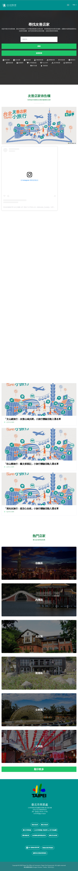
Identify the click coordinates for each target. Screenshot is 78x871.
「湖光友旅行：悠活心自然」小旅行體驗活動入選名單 (31, 508)
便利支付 (72, 60)
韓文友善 (27, 60)
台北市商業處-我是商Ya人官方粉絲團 (45, 830)
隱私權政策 (25, 835)
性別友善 (61, 60)
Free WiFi (44, 63)
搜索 (39, 46)
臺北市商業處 (27, 830)
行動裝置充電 (38, 60)
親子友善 (33, 65)
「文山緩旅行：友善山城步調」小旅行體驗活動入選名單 (32, 419)
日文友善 (16, 60)
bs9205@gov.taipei (40, 814)
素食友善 (9, 63)
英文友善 (6, 60)
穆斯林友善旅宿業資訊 (39, 853)
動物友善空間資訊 (48, 848)
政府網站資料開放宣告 (39, 835)
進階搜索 (39, 53)
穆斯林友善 (68, 63)
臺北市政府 (44, 825)
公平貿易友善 (31, 63)
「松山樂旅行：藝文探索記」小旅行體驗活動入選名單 (31, 463)
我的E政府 (35, 825)
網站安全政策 (53, 835)
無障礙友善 (51, 60)
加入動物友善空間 (32, 848)
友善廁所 (20, 63)
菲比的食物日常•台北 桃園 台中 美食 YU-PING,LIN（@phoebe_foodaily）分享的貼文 (30, 207)
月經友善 (44, 65)
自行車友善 (56, 63)
